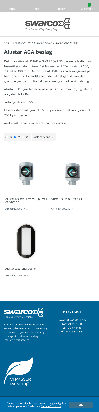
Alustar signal (44, 43)
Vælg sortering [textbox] (42, 137)
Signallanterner (24, 43)
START (8, 43)
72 (25, 137)
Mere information (51, 406)
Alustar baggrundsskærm (20, 268)
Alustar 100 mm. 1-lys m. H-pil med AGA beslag (26, 200)
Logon (61, 9)
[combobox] (44, 137)
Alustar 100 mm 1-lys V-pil (66, 199)
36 (17, 137)
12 (8, 137)
